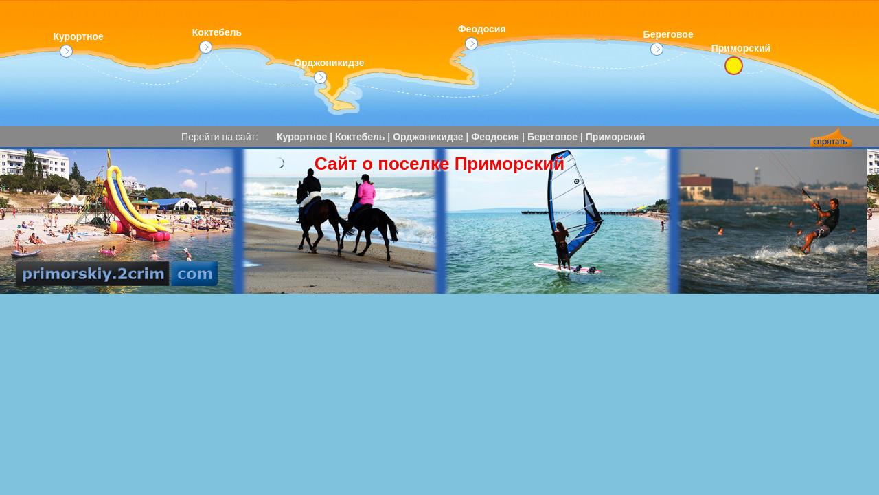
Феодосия (482, 36)
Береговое (668, 42)
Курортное (78, 44)
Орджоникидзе (329, 70)
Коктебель (217, 40)
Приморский (616, 136)
